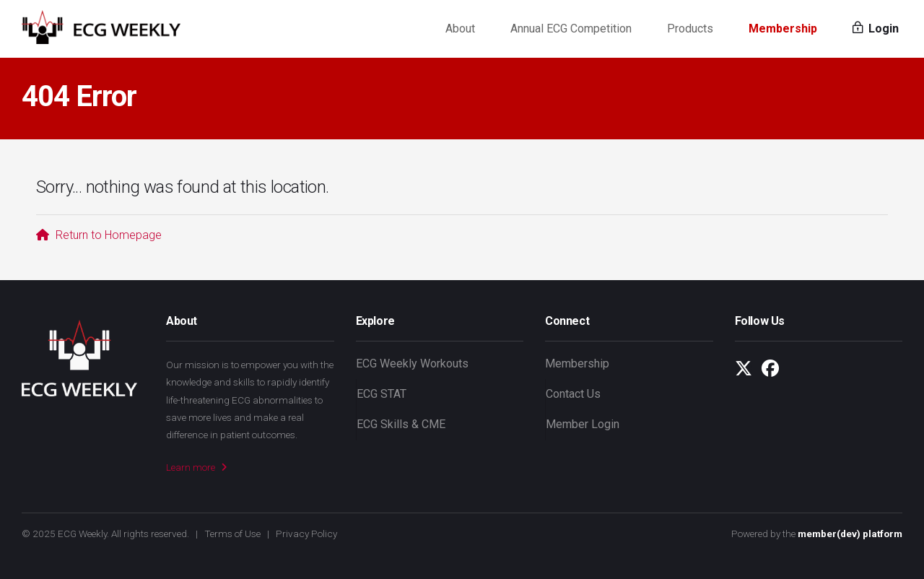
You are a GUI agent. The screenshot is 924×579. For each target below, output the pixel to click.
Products (690, 28)
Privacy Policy (306, 533)
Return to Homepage (99, 235)
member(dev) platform (850, 533)
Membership (783, 28)
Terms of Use (232, 533)
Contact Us (573, 394)
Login (876, 28)
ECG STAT (381, 394)
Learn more (196, 467)
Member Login (582, 424)
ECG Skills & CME (401, 424)
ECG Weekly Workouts (412, 363)
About (460, 28)
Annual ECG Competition (571, 28)
